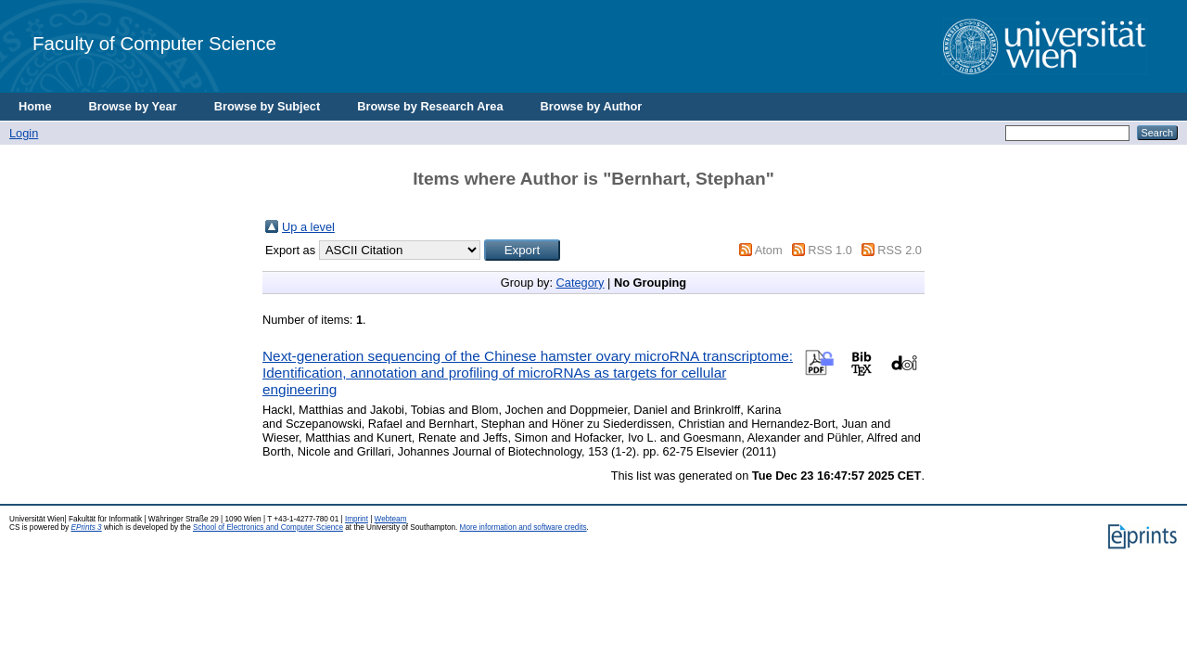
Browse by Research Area (430, 106)
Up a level (308, 227)
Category (580, 282)
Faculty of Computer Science (154, 43)
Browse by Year (133, 106)
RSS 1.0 (830, 250)
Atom (769, 250)
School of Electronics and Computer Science (268, 527)
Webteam (391, 519)
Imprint (356, 519)
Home (35, 106)
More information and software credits (523, 527)
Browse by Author (592, 106)
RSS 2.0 (899, 250)
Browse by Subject (267, 106)
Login (23, 133)
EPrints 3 (85, 527)
